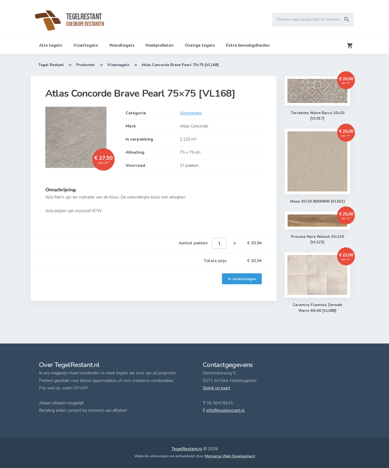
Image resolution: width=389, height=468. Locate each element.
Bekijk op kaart (216, 388)
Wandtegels (122, 45)
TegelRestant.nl (186, 449)
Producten (85, 65)
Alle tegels (50, 45)
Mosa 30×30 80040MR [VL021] (317, 201)
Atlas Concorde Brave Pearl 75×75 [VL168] (180, 65)
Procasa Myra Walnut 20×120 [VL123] (317, 239)
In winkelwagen (242, 278)
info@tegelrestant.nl (225, 410)
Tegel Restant (51, 65)
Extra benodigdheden (248, 45)
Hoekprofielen (159, 45)
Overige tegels (200, 45)
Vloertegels (85, 45)
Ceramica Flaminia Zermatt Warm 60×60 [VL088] (317, 308)
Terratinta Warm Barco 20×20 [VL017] (317, 115)
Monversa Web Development (230, 456)
